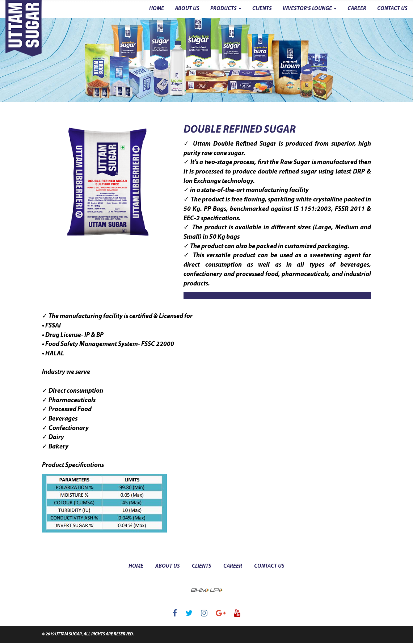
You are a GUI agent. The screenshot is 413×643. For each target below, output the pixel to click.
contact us (269, 566)
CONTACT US (392, 9)
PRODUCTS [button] (225, 9)
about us (167, 566)
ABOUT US (187, 9)
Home (135, 566)
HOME (156, 9)
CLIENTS (262, 9)
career (232, 566)
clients (201, 566)
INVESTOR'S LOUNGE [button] (310, 9)
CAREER (356, 9)
